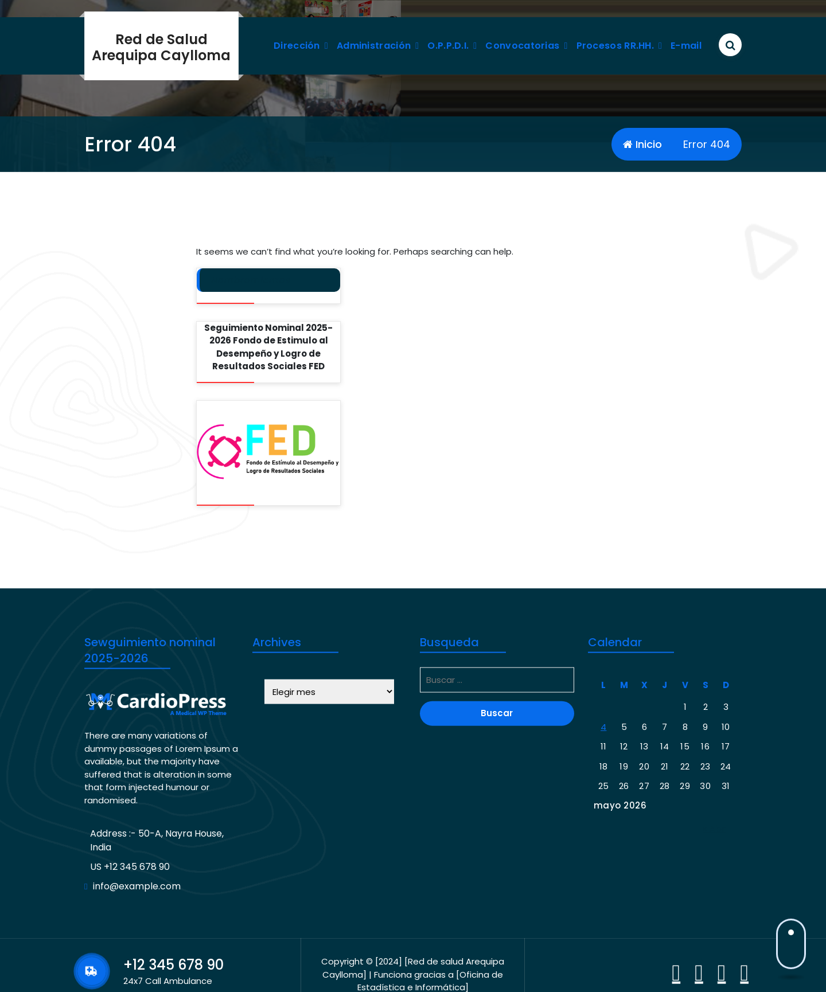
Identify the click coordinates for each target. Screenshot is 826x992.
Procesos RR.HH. (615, 45)
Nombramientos (251, 280)
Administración (374, 45)
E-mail (686, 45)
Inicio (642, 144)
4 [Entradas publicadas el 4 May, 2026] (604, 852)
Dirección (297, 45)
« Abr (714, 953)
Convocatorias (522, 45)
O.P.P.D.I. (448, 45)
